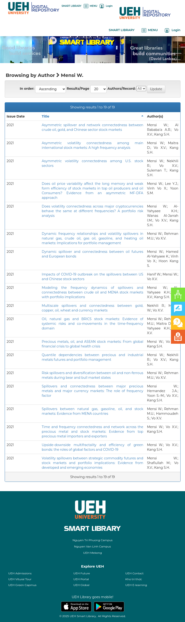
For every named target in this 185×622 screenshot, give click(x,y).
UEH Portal (81, 579)
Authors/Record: (121, 88)
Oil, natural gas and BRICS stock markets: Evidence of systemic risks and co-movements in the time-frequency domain (92, 323)
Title (45, 116)
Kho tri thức (133, 579)
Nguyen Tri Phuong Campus (92, 540)
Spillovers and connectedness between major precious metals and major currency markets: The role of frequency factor (92, 391)
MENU (90, 5)
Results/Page (78, 88)
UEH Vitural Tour (19, 579)
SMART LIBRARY (72, 5)
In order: (27, 88)
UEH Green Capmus (22, 585)
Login (106, 5)
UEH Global (81, 585)
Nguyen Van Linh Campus (92, 546)
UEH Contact (134, 573)
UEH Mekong (92, 552)
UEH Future (81, 573)
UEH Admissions (20, 573)
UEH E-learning (136, 585)
